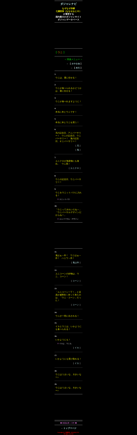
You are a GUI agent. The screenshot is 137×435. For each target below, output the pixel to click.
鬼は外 (76, 262)
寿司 (78, 68)
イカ (77, 348)
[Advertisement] (68, 35)
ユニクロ (74, 168)
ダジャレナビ (68, 3)
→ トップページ (68, 428)
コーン (76, 281)
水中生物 (75, 64)
